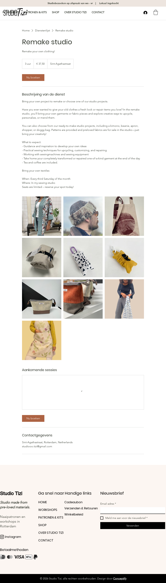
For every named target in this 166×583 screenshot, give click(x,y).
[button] (155, 12)
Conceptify (119, 578)
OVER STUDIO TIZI (51, 533)
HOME (42, 502)
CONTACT (45, 540)
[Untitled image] (41, 216)
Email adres (108, 504)
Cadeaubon (73, 502)
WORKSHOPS (47, 510)
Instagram (13, 537)
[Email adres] (131, 510)
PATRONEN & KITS (50, 517)
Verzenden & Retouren (81, 508)
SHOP (42, 525)
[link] (33, 77)
